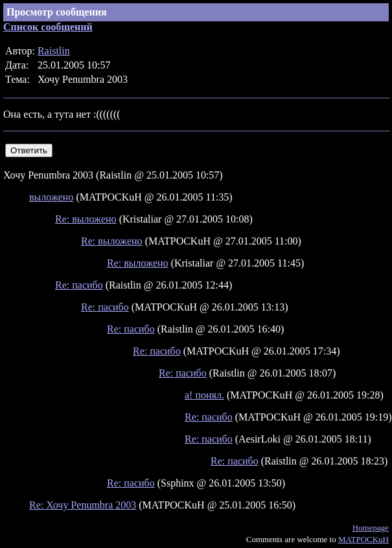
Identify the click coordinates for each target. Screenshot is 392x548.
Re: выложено (86, 219)
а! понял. (204, 394)
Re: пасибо (79, 284)
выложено (51, 197)
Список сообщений (48, 26)
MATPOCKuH (363, 539)
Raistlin (54, 50)
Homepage (370, 527)
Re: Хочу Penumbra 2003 (82, 504)
